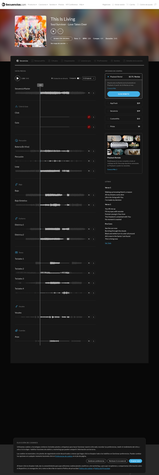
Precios (61, 4)
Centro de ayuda (144, 4)
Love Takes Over (77, 24)
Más (81, 4)
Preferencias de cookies (63, 456)
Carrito (130, 4)
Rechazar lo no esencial (117, 461)
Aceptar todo (135, 461)
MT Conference (72, 4)
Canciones (43, 4)
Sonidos (52, 4)
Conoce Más (111, 88)
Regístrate (106, 4)
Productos (32, 4)
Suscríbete (123, 94)
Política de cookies (86, 468)
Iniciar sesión (118, 4)
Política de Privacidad (102, 468)
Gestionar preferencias (96, 461)
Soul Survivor (58, 24)
